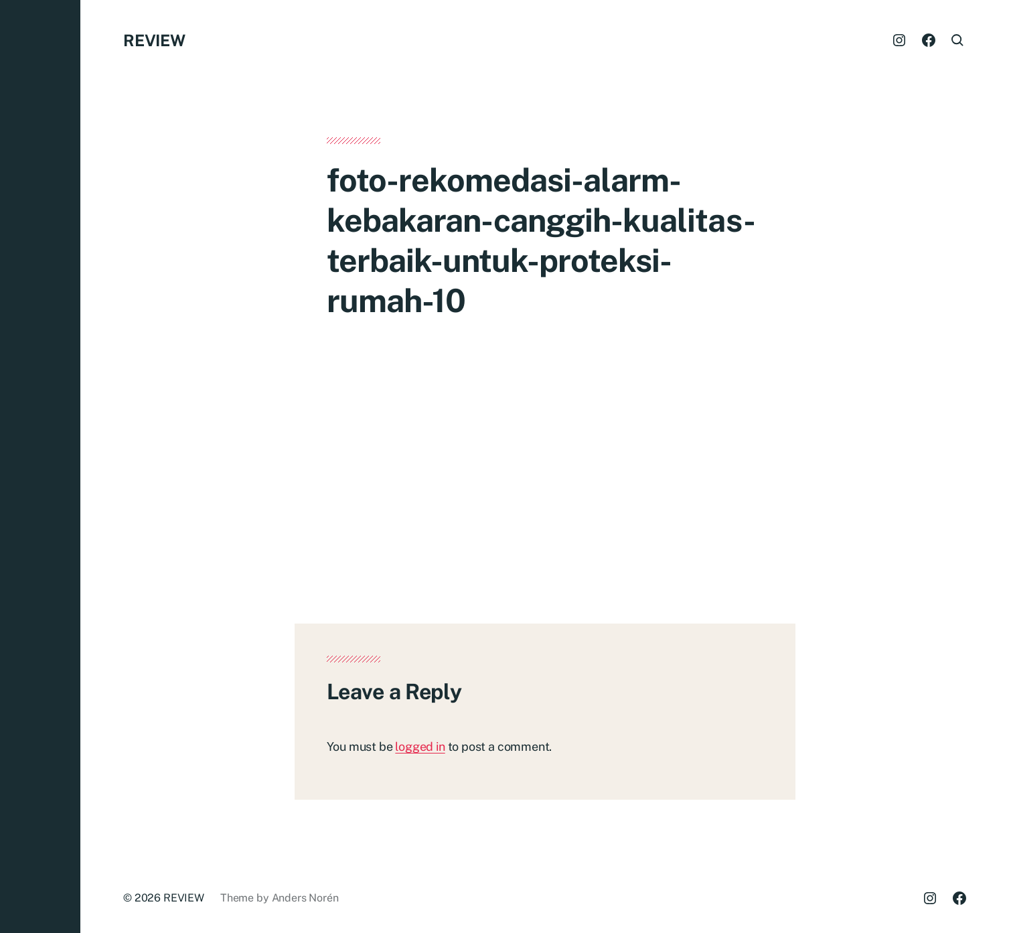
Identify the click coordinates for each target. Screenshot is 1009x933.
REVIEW (154, 40)
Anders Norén (305, 897)
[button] (40, 466)
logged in (420, 746)
